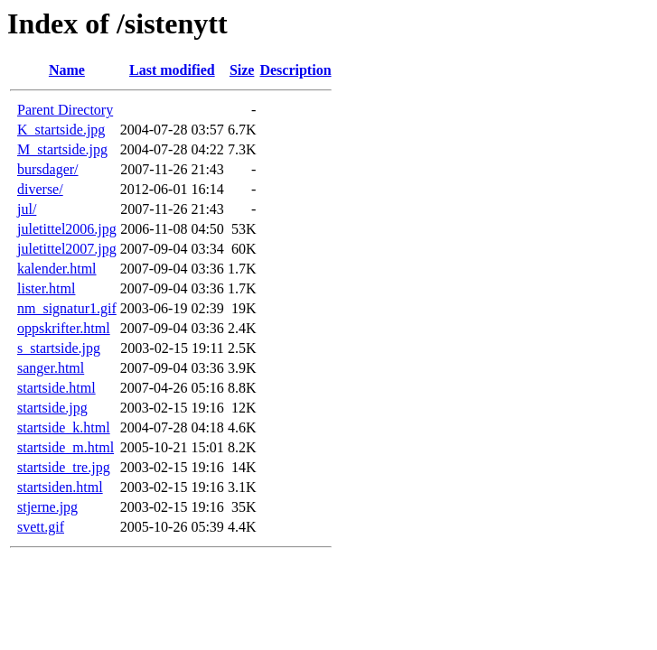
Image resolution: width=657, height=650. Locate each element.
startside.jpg (52, 407)
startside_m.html (65, 447)
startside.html (56, 387)
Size (242, 70)
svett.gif (40, 526)
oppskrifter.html (63, 328)
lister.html (46, 288)
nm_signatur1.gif (67, 308)
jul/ (26, 209)
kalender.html (57, 268)
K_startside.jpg (61, 129)
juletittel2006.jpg (67, 229)
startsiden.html (60, 487)
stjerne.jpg (47, 507)
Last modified (172, 70)
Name (67, 70)
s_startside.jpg (58, 348)
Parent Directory (65, 109)
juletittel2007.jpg (67, 248)
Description (295, 70)
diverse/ (40, 189)
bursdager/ (48, 169)
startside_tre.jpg (63, 467)
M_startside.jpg (62, 149)
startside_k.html (63, 427)
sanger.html (50, 368)
